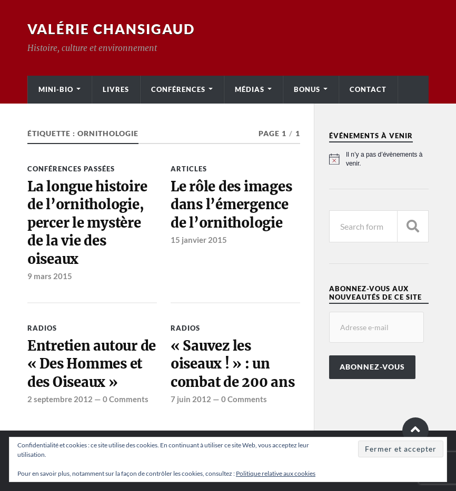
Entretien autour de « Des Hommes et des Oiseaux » (91, 364)
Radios (42, 328)
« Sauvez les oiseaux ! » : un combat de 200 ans (233, 364)
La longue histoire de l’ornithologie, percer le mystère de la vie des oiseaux (87, 223)
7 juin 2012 (191, 399)
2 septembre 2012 (60, 399)
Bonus (307, 89)
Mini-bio (55, 89)
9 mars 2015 (49, 276)
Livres (116, 89)
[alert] (379, 159)
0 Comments (125, 399)
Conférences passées (71, 169)
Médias (249, 89)
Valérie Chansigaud (111, 29)
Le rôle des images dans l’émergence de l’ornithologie (231, 204)
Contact (368, 89)
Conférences (178, 89)
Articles (189, 169)
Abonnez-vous (372, 367)
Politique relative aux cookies (275, 473)
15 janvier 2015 (199, 239)
